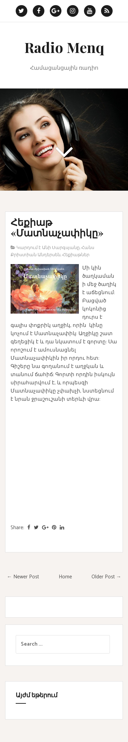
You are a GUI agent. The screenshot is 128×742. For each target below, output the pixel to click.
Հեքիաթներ (75, 255)
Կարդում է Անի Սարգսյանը (48, 247)
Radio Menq (64, 47)
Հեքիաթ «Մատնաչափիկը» (57, 227)
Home (65, 577)
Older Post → (106, 577)
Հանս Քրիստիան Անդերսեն (52, 251)
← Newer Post (23, 577)
